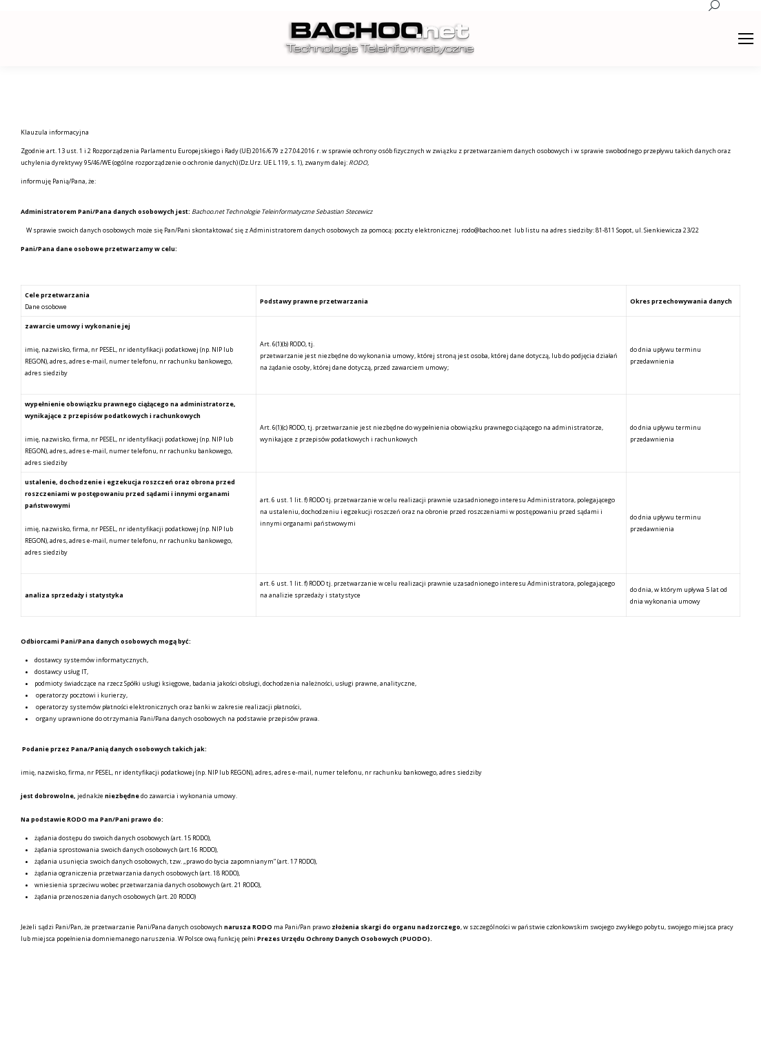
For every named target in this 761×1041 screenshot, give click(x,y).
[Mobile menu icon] (746, 38)
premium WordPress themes (167, 1020)
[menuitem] (513, 1020)
